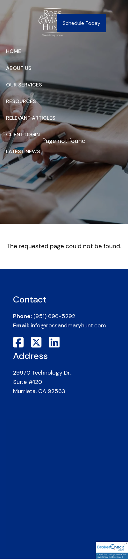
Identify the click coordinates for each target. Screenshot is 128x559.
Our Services (24, 84)
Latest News (23, 151)
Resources (21, 101)
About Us (19, 68)
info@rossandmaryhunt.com (68, 325)
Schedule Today (81, 23)
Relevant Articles (30, 118)
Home (13, 51)
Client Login (23, 134)
